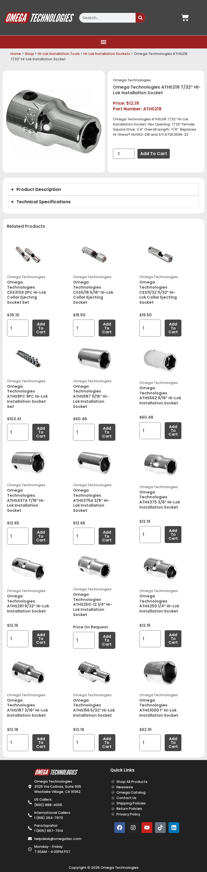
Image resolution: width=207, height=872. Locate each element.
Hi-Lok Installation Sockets (107, 53)
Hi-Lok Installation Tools (59, 53)
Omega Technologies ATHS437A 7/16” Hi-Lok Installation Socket (26, 500)
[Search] (140, 18)
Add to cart (153, 153)
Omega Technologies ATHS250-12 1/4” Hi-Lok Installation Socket (92, 604)
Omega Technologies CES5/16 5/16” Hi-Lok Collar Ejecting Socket (93, 292)
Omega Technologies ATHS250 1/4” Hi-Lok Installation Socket (159, 603)
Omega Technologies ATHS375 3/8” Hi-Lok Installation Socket (159, 499)
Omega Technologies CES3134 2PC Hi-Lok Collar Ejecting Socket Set (26, 292)
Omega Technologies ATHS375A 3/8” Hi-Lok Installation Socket (91, 500)
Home (16, 53)
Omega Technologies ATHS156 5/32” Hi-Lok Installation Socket (94, 708)
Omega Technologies (132, 80)
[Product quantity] (123, 154)
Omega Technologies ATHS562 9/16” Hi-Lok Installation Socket (160, 395)
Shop (29, 53)
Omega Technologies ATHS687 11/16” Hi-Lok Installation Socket (91, 396)
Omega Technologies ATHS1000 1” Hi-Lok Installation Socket (158, 708)
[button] (103, 42)
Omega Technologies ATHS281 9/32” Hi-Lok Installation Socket (28, 603)
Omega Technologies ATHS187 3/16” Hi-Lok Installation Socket (27, 708)
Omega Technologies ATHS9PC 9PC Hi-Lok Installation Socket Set (27, 396)
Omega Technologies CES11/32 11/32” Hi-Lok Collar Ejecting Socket (158, 292)
